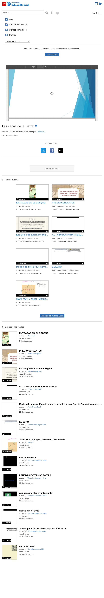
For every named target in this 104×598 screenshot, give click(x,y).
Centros (12, 35)
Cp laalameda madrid (35, 549)
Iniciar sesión (51, 54)
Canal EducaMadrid (18, 24)
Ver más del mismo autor (52, 316)
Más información (52, 168)
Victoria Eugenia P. (67, 238)
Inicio (11, 19)
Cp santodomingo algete (69, 270)
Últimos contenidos (18, 30)
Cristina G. (29, 206)
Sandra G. (41, 132)
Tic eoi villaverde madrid (36, 531)
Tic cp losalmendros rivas (36, 460)
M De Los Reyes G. (67, 206)
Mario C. (28, 302)
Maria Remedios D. (32, 238)
